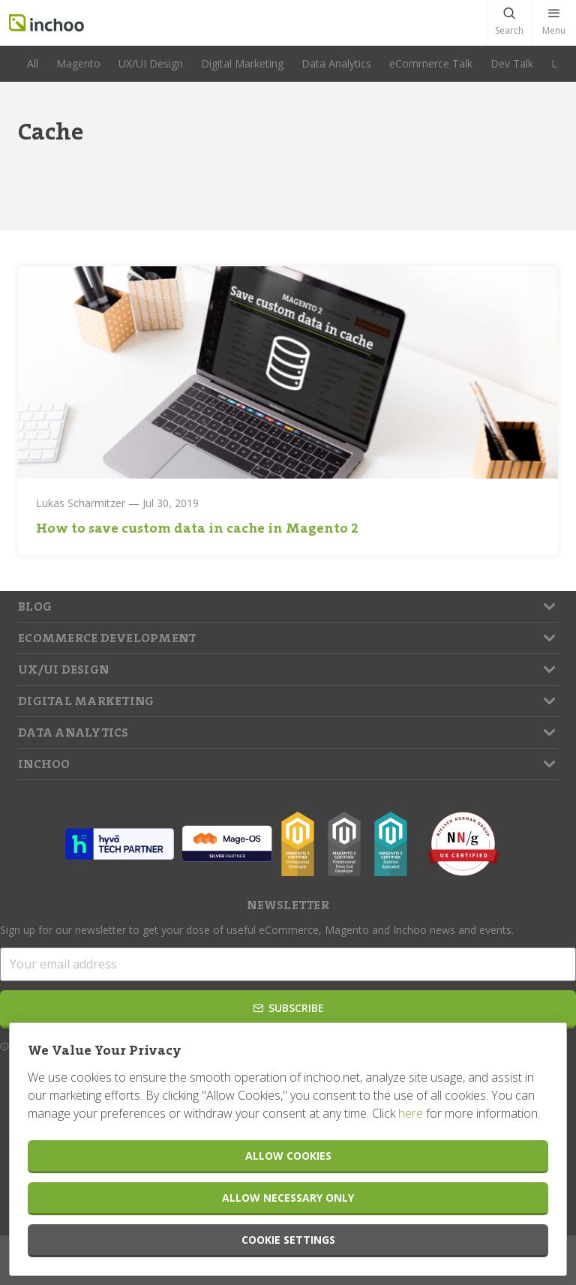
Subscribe (288, 1008)
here (410, 1113)
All (32, 63)
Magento (78, 63)
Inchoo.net (46, 23)
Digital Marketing (242, 63)
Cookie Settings (288, 1239)
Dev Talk (511, 63)
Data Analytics (336, 63)
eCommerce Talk (430, 63)
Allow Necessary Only (288, 1197)
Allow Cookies (288, 1155)
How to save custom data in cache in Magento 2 (197, 528)
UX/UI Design (150, 63)
